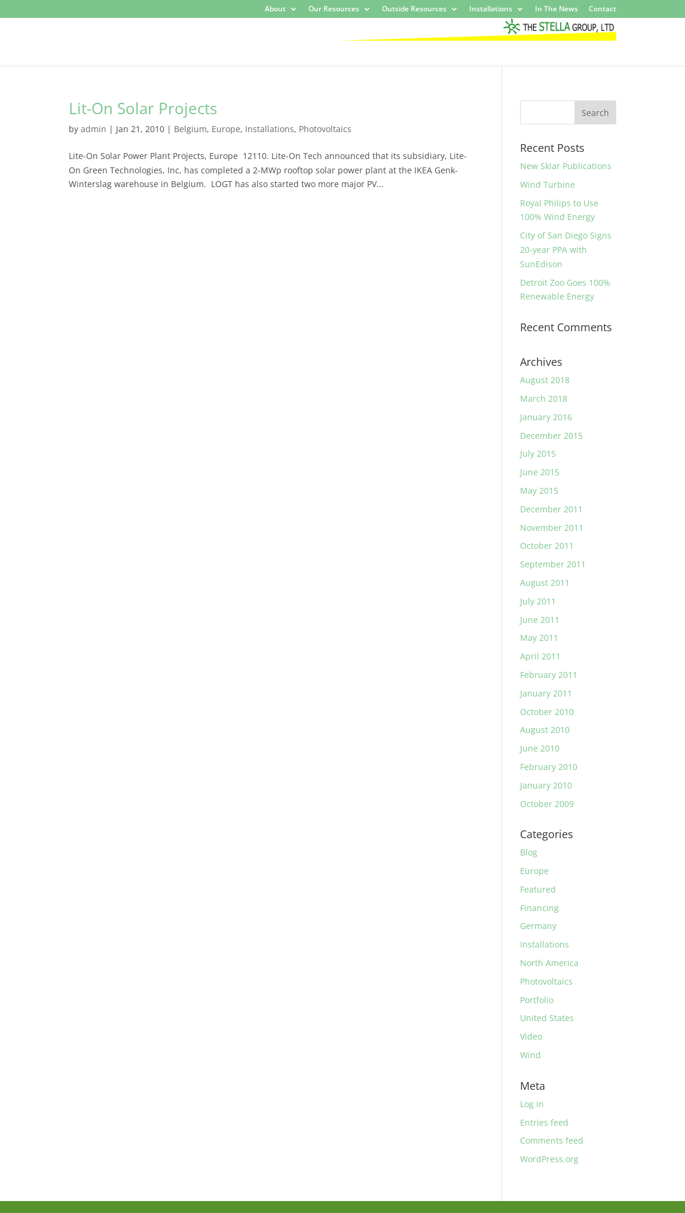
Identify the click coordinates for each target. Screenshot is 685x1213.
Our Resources (333, 9)
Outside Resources (414, 9)
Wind (530, 1055)
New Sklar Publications (565, 166)
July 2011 (538, 601)
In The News (556, 9)
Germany (538, 925)
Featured (538, 889)
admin (93, 129)
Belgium (190, 129)
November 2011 (551, 527)
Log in (532, 1104)
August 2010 (545, 729)
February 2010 (548, 766)
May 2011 (539, 637)
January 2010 (546, 785)
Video (531, 1036)
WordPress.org (549, 1159)
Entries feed (544, 1122)
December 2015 (551, 435)
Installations (490, 9)
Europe (226, 129)
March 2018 (543, 398)
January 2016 (546, 417)
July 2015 (538, 453)
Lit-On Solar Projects (143, 108)
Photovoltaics (325, 129)
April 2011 (540, 656)
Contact (602, 9)
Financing (539, 907)
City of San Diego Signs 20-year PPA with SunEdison (565, 250)
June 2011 (539, 619)
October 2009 (547, 803)
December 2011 (551, 509)
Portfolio (536, 1000)
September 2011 (553, 564)
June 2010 (539, 748)
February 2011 (548, 674)
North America (549, 962)
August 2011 (545, 582)
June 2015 (539, 472)
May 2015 (539, 490)
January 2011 (546, 693)
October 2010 (547, 711)
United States (547, 1017)
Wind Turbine (547, 184)
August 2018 (545, 380)
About (275, 9)
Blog (528, 852)
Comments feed (551, 1140)
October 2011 (547, 545)
